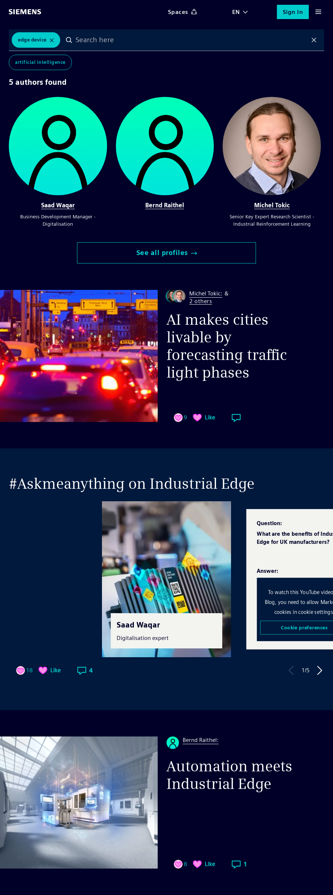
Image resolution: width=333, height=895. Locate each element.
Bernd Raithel (164, 205)
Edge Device (32, 40)
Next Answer (319, 670)
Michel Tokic (272, 205)
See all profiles (166, 253)
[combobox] (191, 40)
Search (69, 40)
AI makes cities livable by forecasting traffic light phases (226, 346)
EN (236, 11)
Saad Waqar (58, 205)
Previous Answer (291, 670)
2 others (200, 301)
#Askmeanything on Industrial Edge (132, 483)
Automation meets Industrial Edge (229, 775)
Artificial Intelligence (40, 62)
